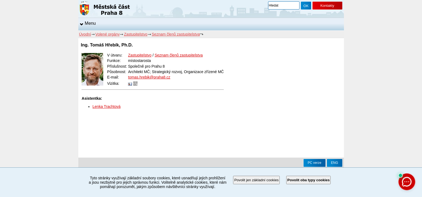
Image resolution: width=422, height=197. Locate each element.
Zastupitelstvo (135, 34)
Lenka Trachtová (106, 106)
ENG (334, 163)
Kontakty (327, 6)
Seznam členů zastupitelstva (176, 34)
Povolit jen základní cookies (256, 180)
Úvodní (85, 34)
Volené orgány (107, 34)
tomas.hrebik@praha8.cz (149, 77)
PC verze (314, 163)
